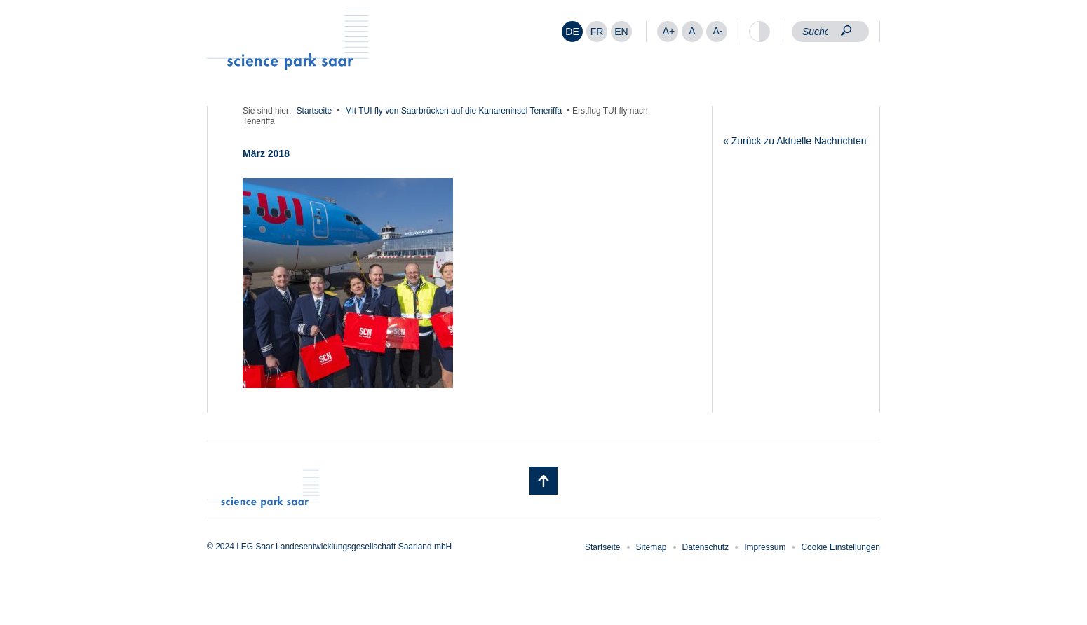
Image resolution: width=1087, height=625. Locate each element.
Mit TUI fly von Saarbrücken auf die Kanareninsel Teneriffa (453, 111)
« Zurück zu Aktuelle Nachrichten (795, 140)
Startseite (314, 111)
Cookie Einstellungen (840, 547)
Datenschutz (705, 547)
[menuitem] (572, 31)
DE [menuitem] (572, 31)
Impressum (764, 547)
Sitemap (651, 547)
